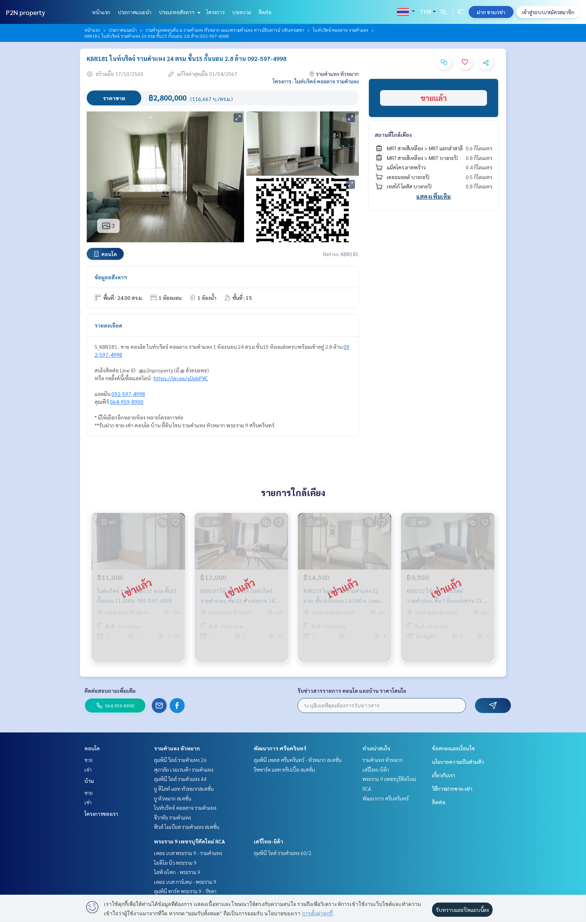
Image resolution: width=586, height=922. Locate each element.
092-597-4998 (128, 393)
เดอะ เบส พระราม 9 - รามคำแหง (188, 852)
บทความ (241, 12)
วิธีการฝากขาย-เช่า (452, 788)
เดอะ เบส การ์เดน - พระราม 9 (185, 881)
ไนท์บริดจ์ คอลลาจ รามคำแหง (340, 30)
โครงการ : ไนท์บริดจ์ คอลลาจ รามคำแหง (316, 81)
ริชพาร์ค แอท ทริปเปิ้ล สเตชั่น (284, 769)
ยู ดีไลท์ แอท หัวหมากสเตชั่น (184, 788)
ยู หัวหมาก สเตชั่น (172, 798)
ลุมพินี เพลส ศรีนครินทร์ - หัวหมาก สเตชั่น (298, 759)
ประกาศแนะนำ (134, 12)
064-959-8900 (127, 401)
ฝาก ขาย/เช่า (491, 12)
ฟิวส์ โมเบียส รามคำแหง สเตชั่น (186, 826)
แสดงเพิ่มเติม (433, 196)
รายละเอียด (108, 325)
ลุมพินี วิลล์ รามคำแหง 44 (180, 778)
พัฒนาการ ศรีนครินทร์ (280, 748)
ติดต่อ (265, 12)
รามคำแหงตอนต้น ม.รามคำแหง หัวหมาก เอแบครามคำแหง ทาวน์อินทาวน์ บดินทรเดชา (224, 30)
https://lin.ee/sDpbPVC (181, 378)
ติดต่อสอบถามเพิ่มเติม (110, 690)
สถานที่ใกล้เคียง (393, 134)
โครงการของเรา (101, 813)
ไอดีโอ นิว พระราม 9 (175, 862)
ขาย (88, 759)
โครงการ (215, 12)
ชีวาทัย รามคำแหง (172, 817)
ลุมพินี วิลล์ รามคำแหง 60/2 (283, 852)
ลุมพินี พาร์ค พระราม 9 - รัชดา (185, 891)
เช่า (88, 769)
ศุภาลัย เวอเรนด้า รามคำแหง (183, 769)
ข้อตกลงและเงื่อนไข (453, 748)
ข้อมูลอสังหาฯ (111, 277)
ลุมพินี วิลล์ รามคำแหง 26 (180, 759)
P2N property (25, 12)
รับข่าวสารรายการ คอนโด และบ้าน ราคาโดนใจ (351, 690)
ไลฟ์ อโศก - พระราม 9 (177, 872)
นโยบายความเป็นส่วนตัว (458, 761)
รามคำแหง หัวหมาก (177, 748)
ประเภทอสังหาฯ (179, 12)
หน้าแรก (101, 12)
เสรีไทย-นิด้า (268, 841)
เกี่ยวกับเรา (443, 775)
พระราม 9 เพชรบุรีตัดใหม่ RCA (189, 841)
